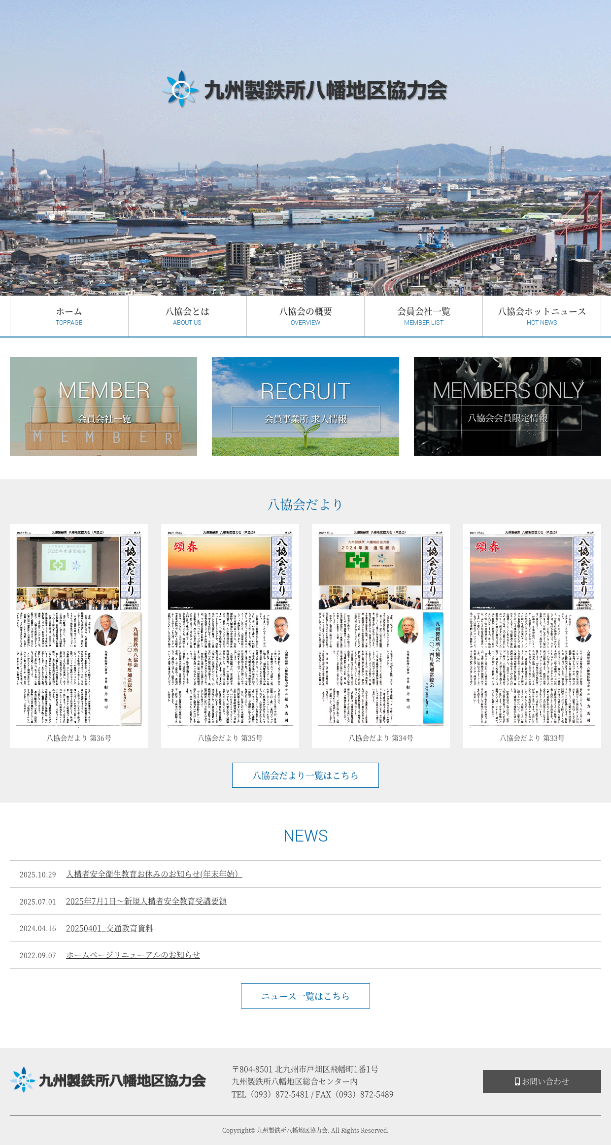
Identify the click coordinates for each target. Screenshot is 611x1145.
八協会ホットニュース (542, 315)
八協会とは (187, 315)
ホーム (69, 315)
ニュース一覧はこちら (305, 995)
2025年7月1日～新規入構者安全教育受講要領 (146, 901)
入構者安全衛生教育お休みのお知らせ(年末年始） (154, 873)
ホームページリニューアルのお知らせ (133, 954)
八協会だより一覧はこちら (305, 775)
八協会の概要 (306, 315)
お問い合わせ (542, 1081)
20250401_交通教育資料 (109, 928)
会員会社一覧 (423, 315)
